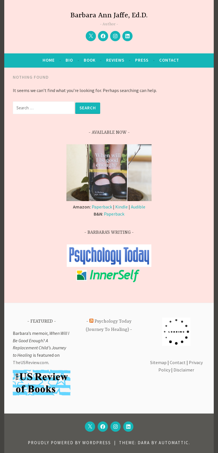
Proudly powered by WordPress (69, 442)
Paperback (102, 207)
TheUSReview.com (30, 362)
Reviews (115, 60)
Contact (169, 60)
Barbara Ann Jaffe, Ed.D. (109, 15)
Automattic (174, 442)
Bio (69, 60)
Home (49, 60)
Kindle (121, 207)
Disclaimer (183, 370)
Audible (138, 207)
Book (90, 60)
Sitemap (158, 362)
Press (141, 60)
